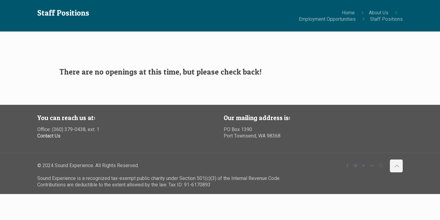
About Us (378, 13)
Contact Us (49, 136)
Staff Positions (386, 19)
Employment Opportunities (327, 19)
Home (348, 13)
